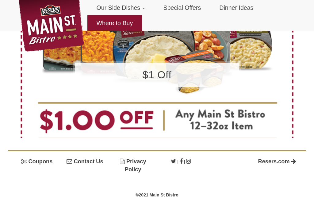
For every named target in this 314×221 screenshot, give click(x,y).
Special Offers (182, 7)
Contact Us (85, 161)
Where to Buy (115, 23)
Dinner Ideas (236, 7)
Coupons (36, 161)
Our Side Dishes (121, 7)
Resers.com (277, 161)
